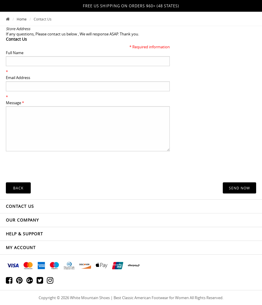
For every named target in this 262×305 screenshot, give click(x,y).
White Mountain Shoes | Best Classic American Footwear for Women (129, 297)
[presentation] (50, 171)
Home (22, 19)
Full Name (14, 52)
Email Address (18, 77)
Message (15, 102)
